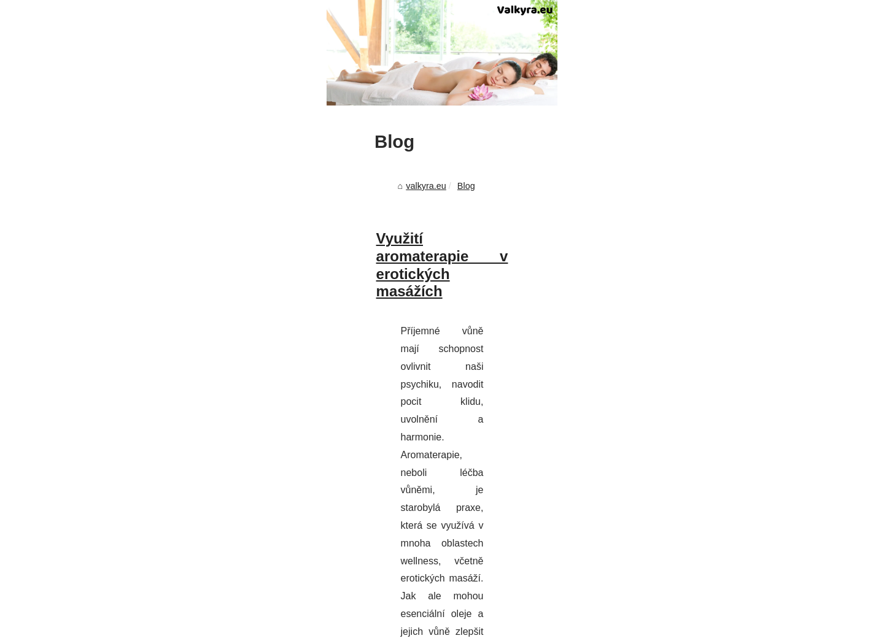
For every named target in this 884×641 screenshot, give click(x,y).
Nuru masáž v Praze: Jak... (695, 589)
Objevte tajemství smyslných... (701, 562)
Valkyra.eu (119, 627)
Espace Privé (453, 627)
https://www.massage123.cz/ (169, 568)
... (245, 568)
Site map (659, 417)
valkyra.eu (130, 423)
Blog (170, 423)
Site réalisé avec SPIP (384, 627)
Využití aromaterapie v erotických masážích (232, 475)
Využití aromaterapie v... (689, 496)
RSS (331, 627)
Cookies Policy (291, 627)
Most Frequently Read (685, 390)
